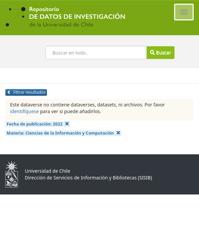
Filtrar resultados (26, 92)
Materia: (63, 133)
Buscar (160, 52)
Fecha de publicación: (38, 124)
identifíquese (24, 111)
